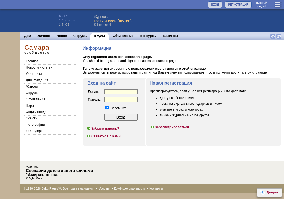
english (262, 6)
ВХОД (215, 4)
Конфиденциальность (129, 188)
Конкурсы (148, 36)
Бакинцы (170, 36)
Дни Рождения (37, 80)
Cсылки (31, 118)
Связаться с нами (104, 136)
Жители (32, 86)
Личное (44, 36)
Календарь (34, 131)
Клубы (99, 36)
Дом (27, 36)
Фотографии (35, 125)
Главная (32, 61)
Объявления (123, 36)
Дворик (269, 192)
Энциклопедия (37, 112)
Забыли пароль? (103, 128)
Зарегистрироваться (169, 127)
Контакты (156, 188)
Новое (62, 36)
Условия (104, 188)
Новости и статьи (39, 67)
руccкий (261, 2)
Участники (34, 74)
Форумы (80, 36)
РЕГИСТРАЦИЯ (238, 4)
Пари (30, 106)
